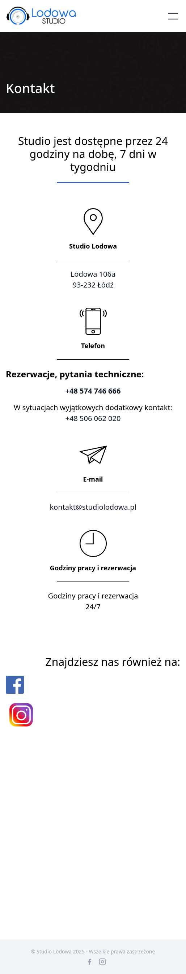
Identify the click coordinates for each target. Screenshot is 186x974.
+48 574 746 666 (93, 391)
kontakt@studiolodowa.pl (93, 507)
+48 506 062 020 (93, 418)
